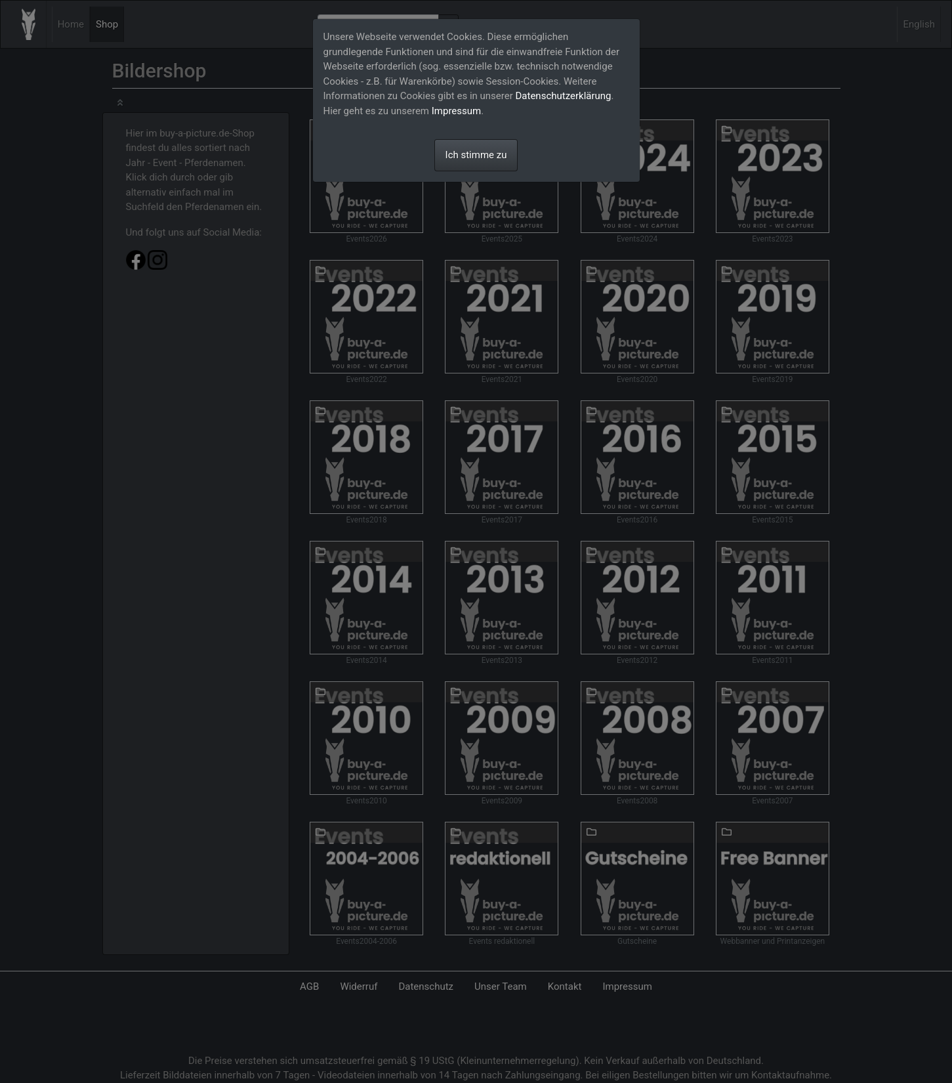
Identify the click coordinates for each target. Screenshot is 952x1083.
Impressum (456, 111)
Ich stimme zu (476, 155)
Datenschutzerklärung (563, 96)
